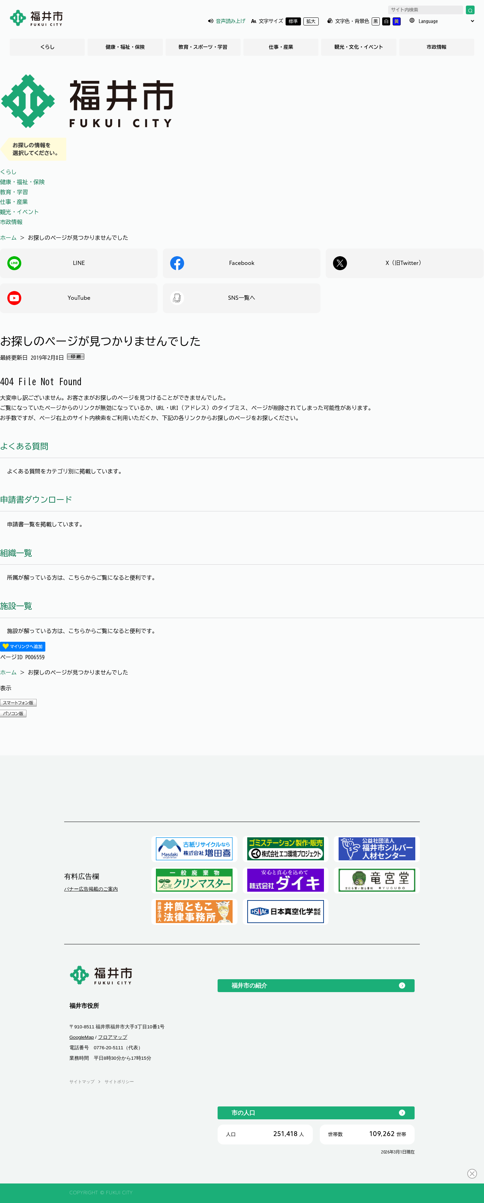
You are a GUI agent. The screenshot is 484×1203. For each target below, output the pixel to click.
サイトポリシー (119, 1081)
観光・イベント (19, 212)
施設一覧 (16, 606)
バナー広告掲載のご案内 (91, 889)
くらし (47, 47)
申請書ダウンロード (36, 500)
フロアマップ (112, 1037)
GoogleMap (81, 1037)
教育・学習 (14, 192)
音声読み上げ (230, 21)
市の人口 (243, 1112)
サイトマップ (81, 1081)
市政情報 (436, 47)
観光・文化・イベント (358, 47)
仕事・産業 (281, 47)
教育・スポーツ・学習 (203, 47)
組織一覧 (16, 553)
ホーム (8, 238)
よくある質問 (24, 446)
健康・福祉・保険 (125, 47)
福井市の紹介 (249, 985)
